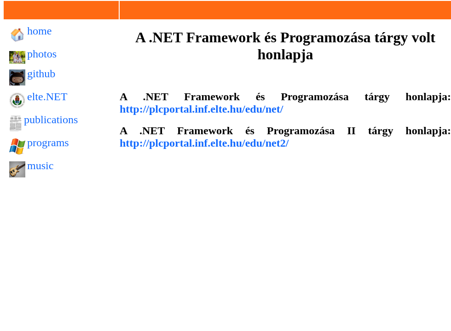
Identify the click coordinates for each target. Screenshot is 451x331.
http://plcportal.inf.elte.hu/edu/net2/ (204, 143)
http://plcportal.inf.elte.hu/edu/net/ (201, 109)
